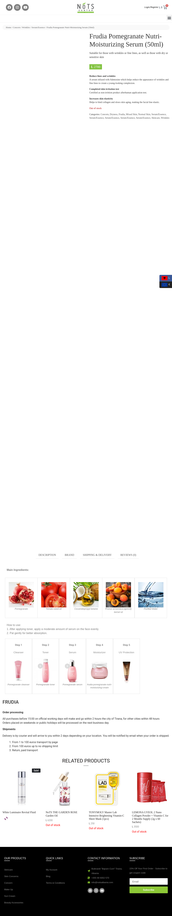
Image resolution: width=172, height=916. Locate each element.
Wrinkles (26, 27)
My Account (51, 869)
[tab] (47, 555)
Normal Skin (144, 114)
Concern (16, 27)
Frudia (122, 114)
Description (47, 554)
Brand (69, 554)
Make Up (8, 889)
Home (8, 27)
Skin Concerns (11, 876)
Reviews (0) (128, 554)
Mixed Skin (131, 114)
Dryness (114, 114)
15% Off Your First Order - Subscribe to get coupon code (148, 870)
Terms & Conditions (55, 883)
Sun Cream (9, 896)
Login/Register (151, 7)
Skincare (156, 118)
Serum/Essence (38, 27)
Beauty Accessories (13, 902)
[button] (169, 18)
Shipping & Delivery (97, 554)
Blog (48, 876)
